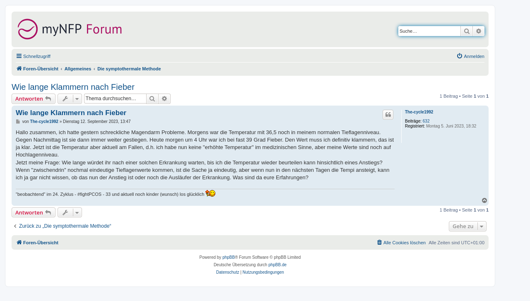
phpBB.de (277, 264)
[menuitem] (470, 56)
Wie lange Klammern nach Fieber (73, 87)
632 (426, 121)
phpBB (228, 257)
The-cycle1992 (419, 112)
